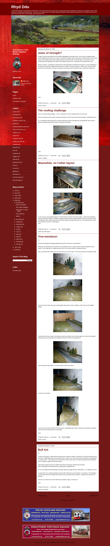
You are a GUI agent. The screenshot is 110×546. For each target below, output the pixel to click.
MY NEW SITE (17, 270)
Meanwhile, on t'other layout (56, 162)
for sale (15, 168)
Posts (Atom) (71, 500)
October (18, 222)
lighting (15, 171)
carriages (44, 158)
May (17, 234)
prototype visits (17, 138)
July (17, 229)
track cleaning (17, 180)
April (17, 236)
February (19, 241)
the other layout (46, 231)
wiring (14, 135)
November (19, 219)
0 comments (53, 103)
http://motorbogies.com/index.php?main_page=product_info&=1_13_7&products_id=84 (72, 469)
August (18, 227)
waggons (15, 156)
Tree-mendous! (47, 236)
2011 (16, 193)
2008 (16, 200)
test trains (15, 174)
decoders (15, 147)
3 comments (53, 487)
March (18, 239)
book (14, 165)
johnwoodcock (60, 542)
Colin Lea (25, 81)
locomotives (45, 489)
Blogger (73, 542)
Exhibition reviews (18, 120)
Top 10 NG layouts (18, 129)
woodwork (15, 144)
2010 (16, 195)
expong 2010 (16, 162)
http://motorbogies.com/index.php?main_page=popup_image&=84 (56, 466)
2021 (16, 190)
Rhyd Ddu (20, 7)
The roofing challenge (52, 110)
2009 (16, 198)
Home (68, 495)
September (19, 224)
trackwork (15, 153)
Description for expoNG (19, 101)
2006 (16, 249)
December (19, 202)
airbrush (15, 159)
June (17, 231)
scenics (44, 105)
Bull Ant (43, 449)
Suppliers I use (17, 98)
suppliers (15, 132)
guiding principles (18, 141)
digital (14, 123)
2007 (16, 247)
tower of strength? (50, 52)
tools (14, 150)
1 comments (53, 155)
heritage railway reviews (19, 126)
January (18, 244)
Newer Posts (42, 495)
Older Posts (93, 495)
